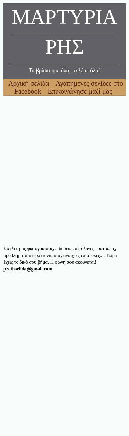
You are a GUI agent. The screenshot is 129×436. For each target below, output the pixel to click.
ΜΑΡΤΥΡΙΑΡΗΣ (64, 34)
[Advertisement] (64, 170)
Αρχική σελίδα (29, 83)
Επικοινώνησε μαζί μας (80, 91)
